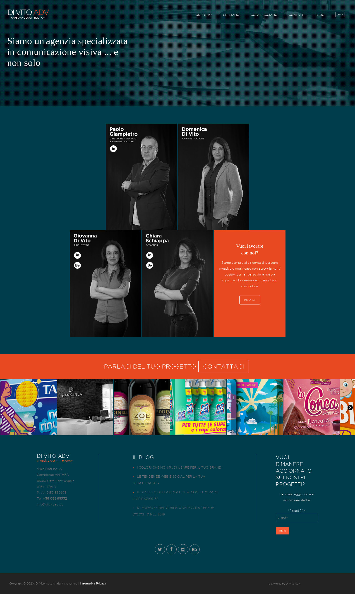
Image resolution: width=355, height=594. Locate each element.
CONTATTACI (223, 366)
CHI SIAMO (231, 15)
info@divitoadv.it (50, 504)
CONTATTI (296, 15)
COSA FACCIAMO (264, 15)
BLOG (320, 15)
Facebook (171, 549)
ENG (340, 15)
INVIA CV (250, 299)
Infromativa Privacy (93, 583)
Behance (194, 549)
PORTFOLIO (203, 15)
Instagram (183, 549)
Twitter (160, 549)
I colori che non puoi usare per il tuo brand (179, 467)
